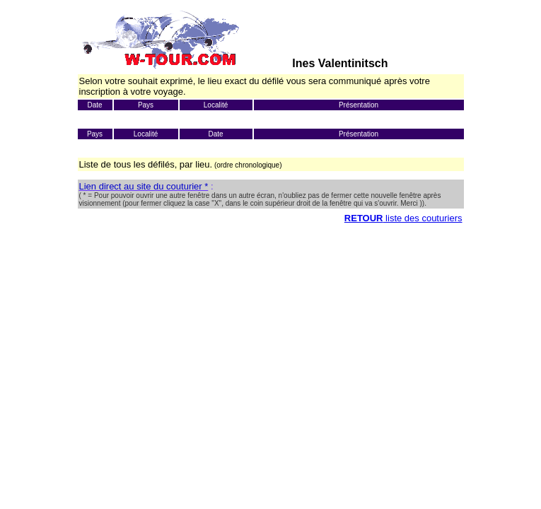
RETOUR (363, 218)
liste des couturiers (423, 218)
